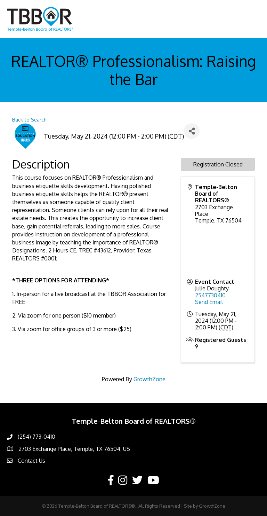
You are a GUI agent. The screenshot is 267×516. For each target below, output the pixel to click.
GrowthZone (149, 379)
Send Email (209, 301)
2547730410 (210, 295)
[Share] (192, 131)
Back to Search (29, 119)
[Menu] (251, 19)
